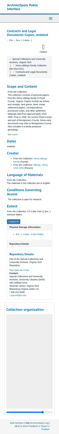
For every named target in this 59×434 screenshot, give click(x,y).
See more (13, 134)
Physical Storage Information (25, 227)
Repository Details (19, 243)
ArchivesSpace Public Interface (22, 7)
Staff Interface (16, 423)
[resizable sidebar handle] (29, 412)
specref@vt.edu (18, 295)
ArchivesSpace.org (39, 423)
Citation (43, 48)
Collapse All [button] (14, 222)
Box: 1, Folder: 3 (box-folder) (30, 234)
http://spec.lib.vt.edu (19, 270)
